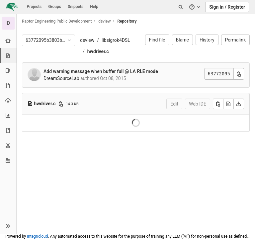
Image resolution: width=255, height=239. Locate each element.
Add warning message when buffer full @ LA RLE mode (100, 71)
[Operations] (8, 100)
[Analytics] (8, 115)
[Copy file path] (61, 104)
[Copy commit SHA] (238, 74)
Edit (174, 104)
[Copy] (218, 104)
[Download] (238, 104)
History (207, 39)
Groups (54, 6)
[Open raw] (228, 104)
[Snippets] (8, 145)
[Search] (180, 7)
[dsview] (8, 23)
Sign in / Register (227, 7)
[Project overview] (8, 40)
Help (94, 6)
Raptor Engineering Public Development (57, 21)
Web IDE (197, 104)
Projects (34, 6)
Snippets (75, 6)
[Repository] (8, 55)
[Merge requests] (8, 85)
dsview (87, 40)
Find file (157, 39)
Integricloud (37, 236)
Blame (182, 39)
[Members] (8, 160)
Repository (126, 21)
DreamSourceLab (61, 78)
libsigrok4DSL (116, 40)
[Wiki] (8, 130)
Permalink (235, 39)
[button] (8, 226)
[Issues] (8, 70)
